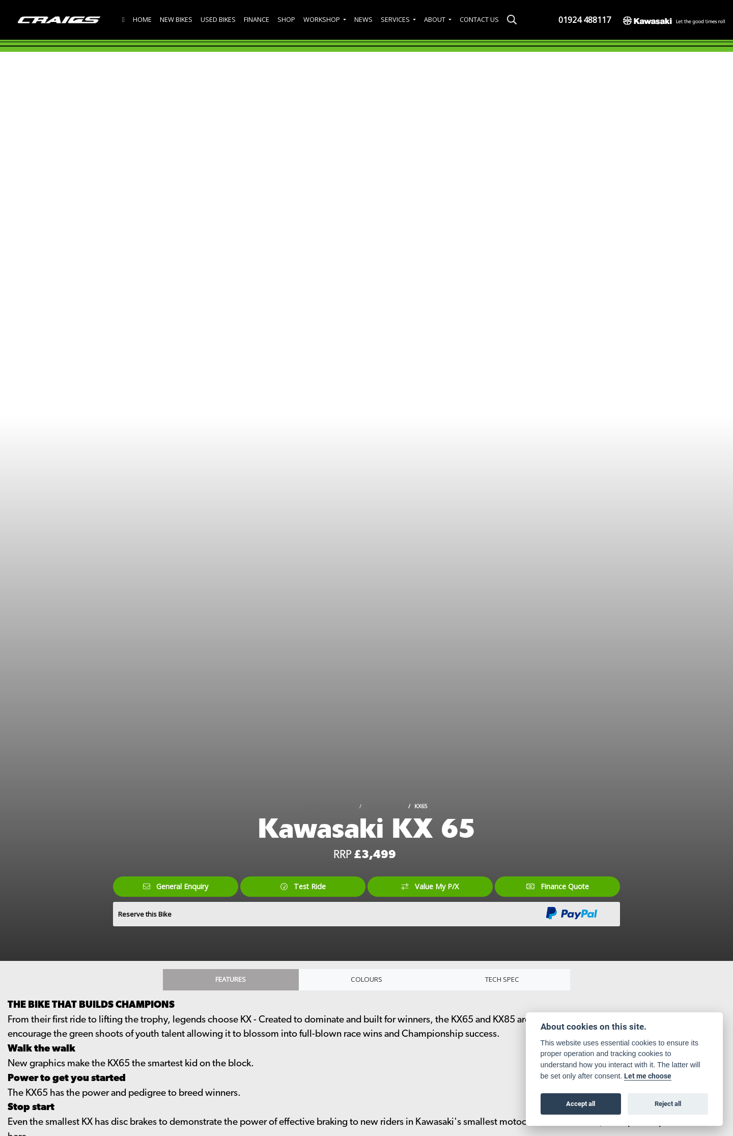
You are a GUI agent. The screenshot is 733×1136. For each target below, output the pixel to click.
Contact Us (479, 19)
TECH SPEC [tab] (502, 980)
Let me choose (648, 1076)
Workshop (322, 19)
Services (396, 19)
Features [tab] (230, 980)
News (363, 19)
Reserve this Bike (145, 914)
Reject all (668, 1103)
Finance (256, 19)
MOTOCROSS (383, 805)
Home (142, 19)
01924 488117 (584, 19)
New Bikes (176, 19)
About (435, 19)
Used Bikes (218, 19)
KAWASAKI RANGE (329, 805)
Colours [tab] (366, 980)
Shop (286, 19)
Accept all (580, 1103)
